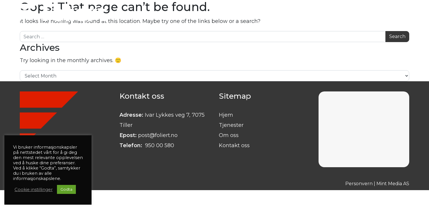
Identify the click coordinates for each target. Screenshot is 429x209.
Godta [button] (66, 189)
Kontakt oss (234, 145)
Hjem (226, 115)
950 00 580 (159, 145)
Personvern (359, 183)
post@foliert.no (158, 135)
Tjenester (231, 125)
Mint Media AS (392, 183)
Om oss (229, 135)
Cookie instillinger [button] (34, 189)
